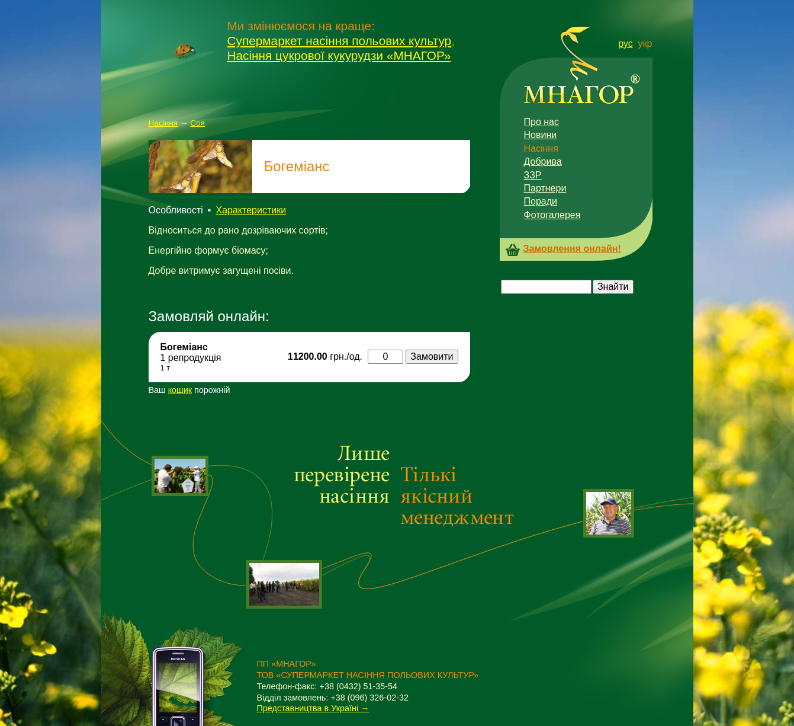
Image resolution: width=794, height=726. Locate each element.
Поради (540, 201)
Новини (540, 135)
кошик (180, 390)
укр (645, 44)
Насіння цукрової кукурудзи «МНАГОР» (339, 55)
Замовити (431, 356)
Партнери (545, 188)
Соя (197, 123)
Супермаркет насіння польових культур (339, 40)
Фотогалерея (552, 215)
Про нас (541, 122)
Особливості (176, 210)
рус (625, 44)
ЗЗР (533, 175)
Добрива (543, 161)
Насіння (163, 123)
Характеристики (251, 210)
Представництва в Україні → (313, 708)
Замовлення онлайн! (572, 249)
